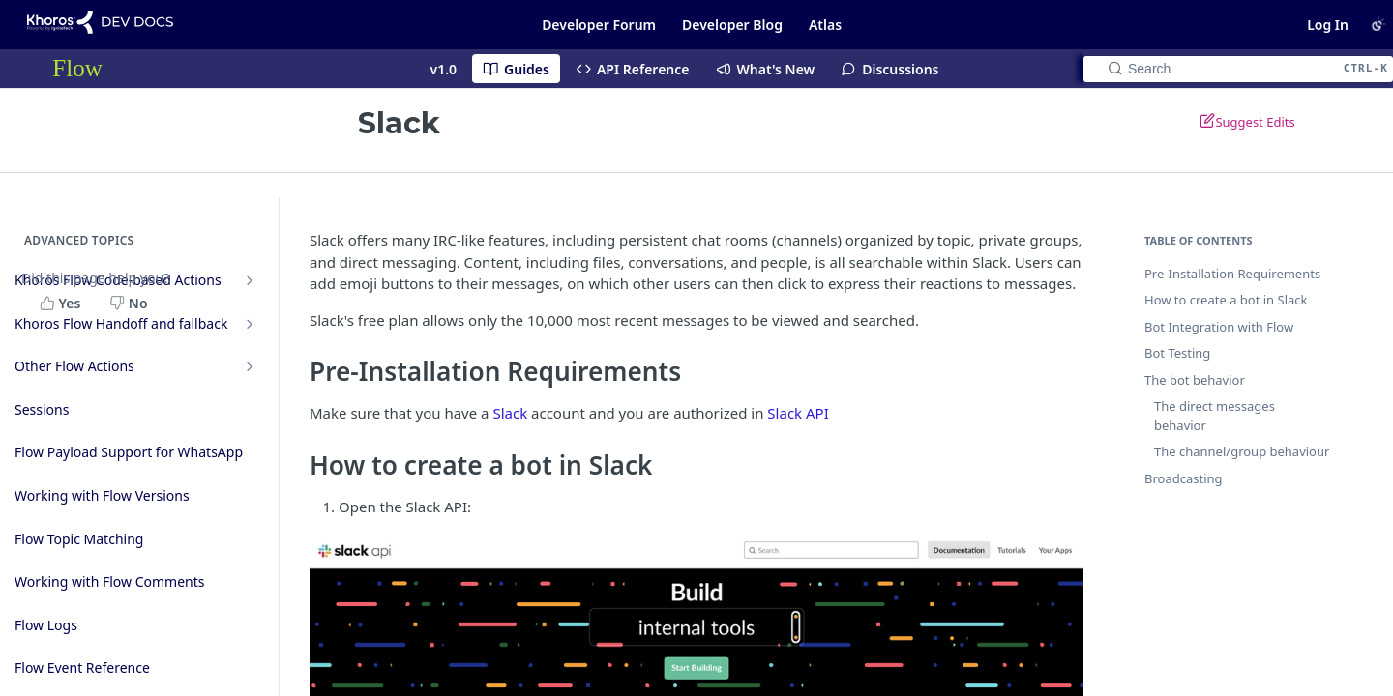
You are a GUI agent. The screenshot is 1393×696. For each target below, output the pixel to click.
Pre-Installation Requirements (1232, 273)
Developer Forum (599, 24)
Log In (1328, 24)
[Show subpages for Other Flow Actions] (249, 366)
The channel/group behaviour (1241, 451)
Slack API (797, 412)
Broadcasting (1183, 478)
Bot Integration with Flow (1218, 326)
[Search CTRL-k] (1238, 69)
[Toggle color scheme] (1378, 24)
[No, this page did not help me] (131, 302)
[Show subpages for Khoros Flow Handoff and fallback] (249, 324)
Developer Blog (732, 24)
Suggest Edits (1247, 121)
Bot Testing (1177, 353)
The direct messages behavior (1214, 415)
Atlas (825, 24)
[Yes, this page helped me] (62, 302)
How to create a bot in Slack (1226, 299)
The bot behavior (1194, 380)
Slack (509, 412)
